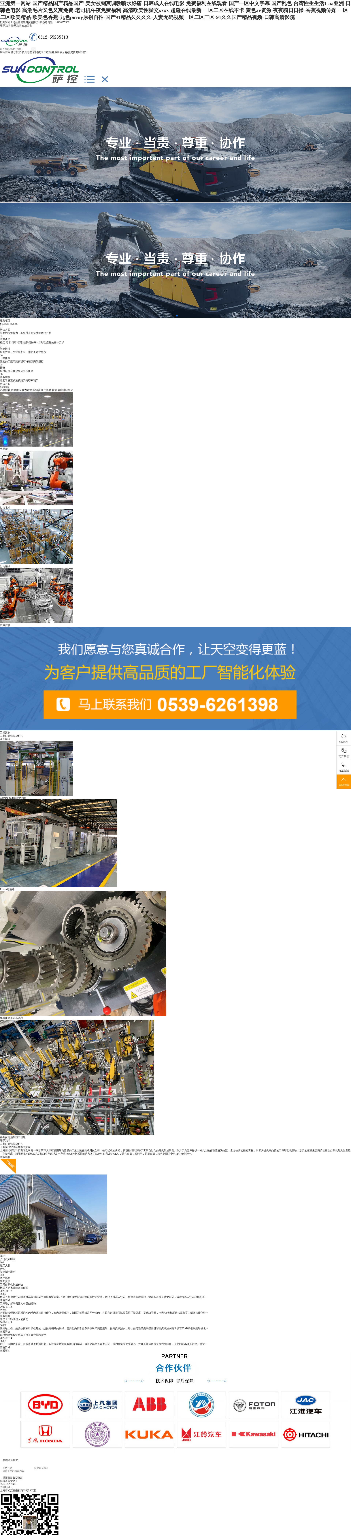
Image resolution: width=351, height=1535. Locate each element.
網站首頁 (5, 52)
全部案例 (5, 739)
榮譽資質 (70, 52)
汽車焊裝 (5, 390)
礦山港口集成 (65, 390)
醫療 (54, 390)
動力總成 (16, 390)
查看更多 (5, 1350)
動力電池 (27, 390)
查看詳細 (5, 1157)
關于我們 (5, 25)
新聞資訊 (38, 52)
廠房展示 (59, 52)
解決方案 (27, 52)
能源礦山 (38, 390)
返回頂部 (344, 782)
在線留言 (27, 25)
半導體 (47, 390)
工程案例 (49, 52)
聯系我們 (16, 25)
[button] (174, 200)
